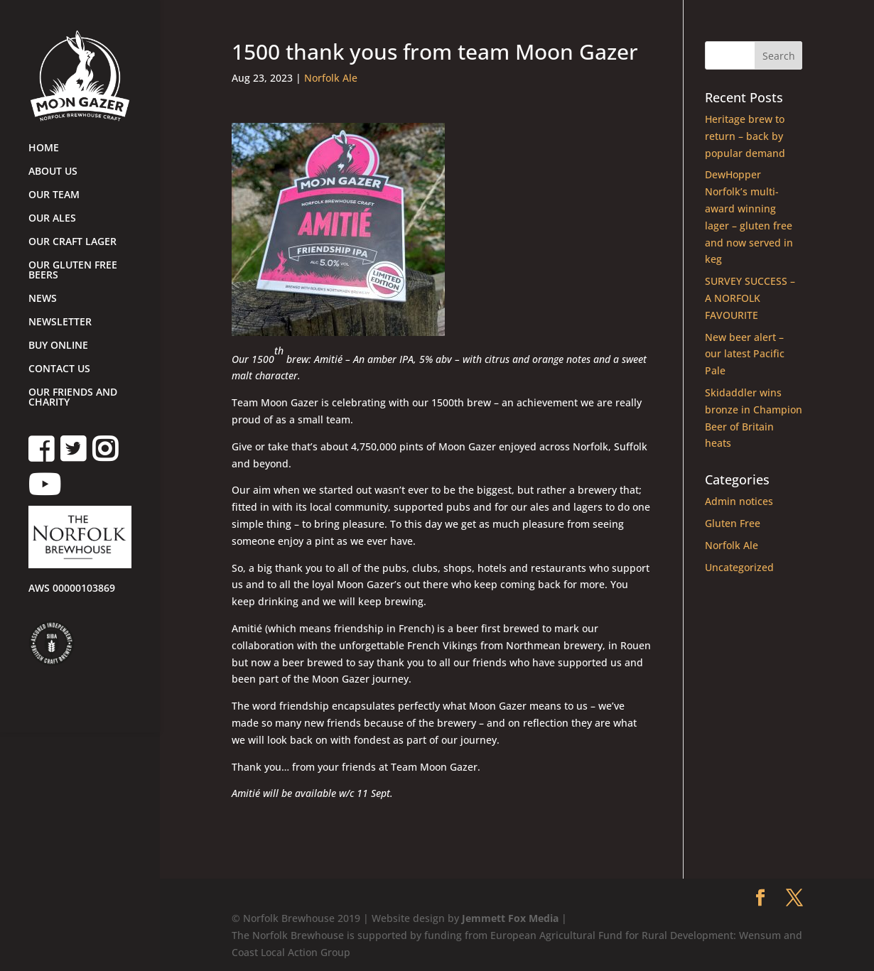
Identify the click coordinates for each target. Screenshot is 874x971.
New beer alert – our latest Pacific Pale (744, 354)
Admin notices (739, 501)
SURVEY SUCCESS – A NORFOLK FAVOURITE (750, 298)
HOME (43, 148)
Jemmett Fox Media (510, 918)
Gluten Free (732, 523)
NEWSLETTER (60, 322)
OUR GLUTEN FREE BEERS (72, 270)
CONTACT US (59, 369)
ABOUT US (52, 172)
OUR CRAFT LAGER (72, 242)
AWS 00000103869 (71, 589)
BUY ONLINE (58, 346)
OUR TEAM (54, 195)
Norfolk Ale (330, 78)
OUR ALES (52, 218)
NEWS (42, 299)
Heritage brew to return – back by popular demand (745, 136)
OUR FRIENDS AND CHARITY (72, 397)
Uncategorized (739, 567)
